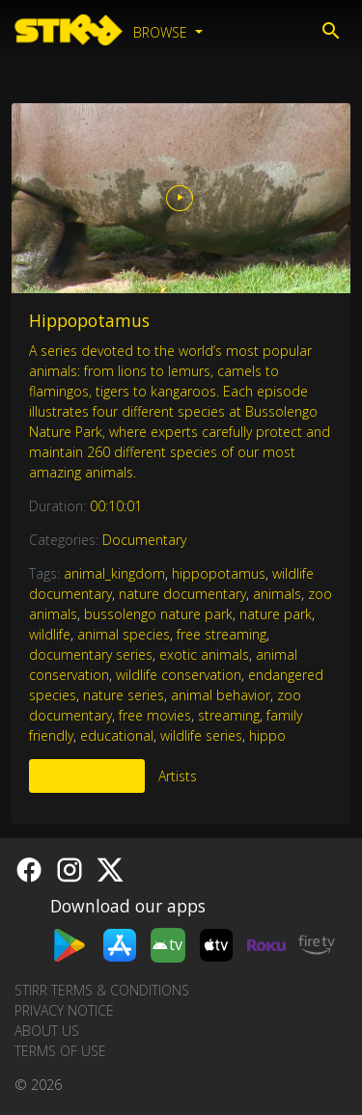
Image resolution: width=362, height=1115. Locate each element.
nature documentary (182, 594)
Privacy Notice (64, 1010)
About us (46, 1030)
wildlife (49, 634)
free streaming (221, 634)
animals (277, 594)
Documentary (144, 539)
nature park (275, 614)
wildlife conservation (178, 675)
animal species (123, 634)
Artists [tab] (177, 776)
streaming (229, 715)
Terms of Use (60, 1051)
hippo (267, 735)
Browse (162, 32)
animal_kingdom (114, 573)
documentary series (91, 654)
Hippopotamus (89, 320)
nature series (123, 695)
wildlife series (201, 735)
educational (116, 735)
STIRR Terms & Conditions (101, 990)
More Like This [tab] (86, 776)
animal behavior (220, 695)
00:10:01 (116, 506)
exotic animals (204, 654)
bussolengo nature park (158, 614)
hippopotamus (218, 573)
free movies (155, 715)
